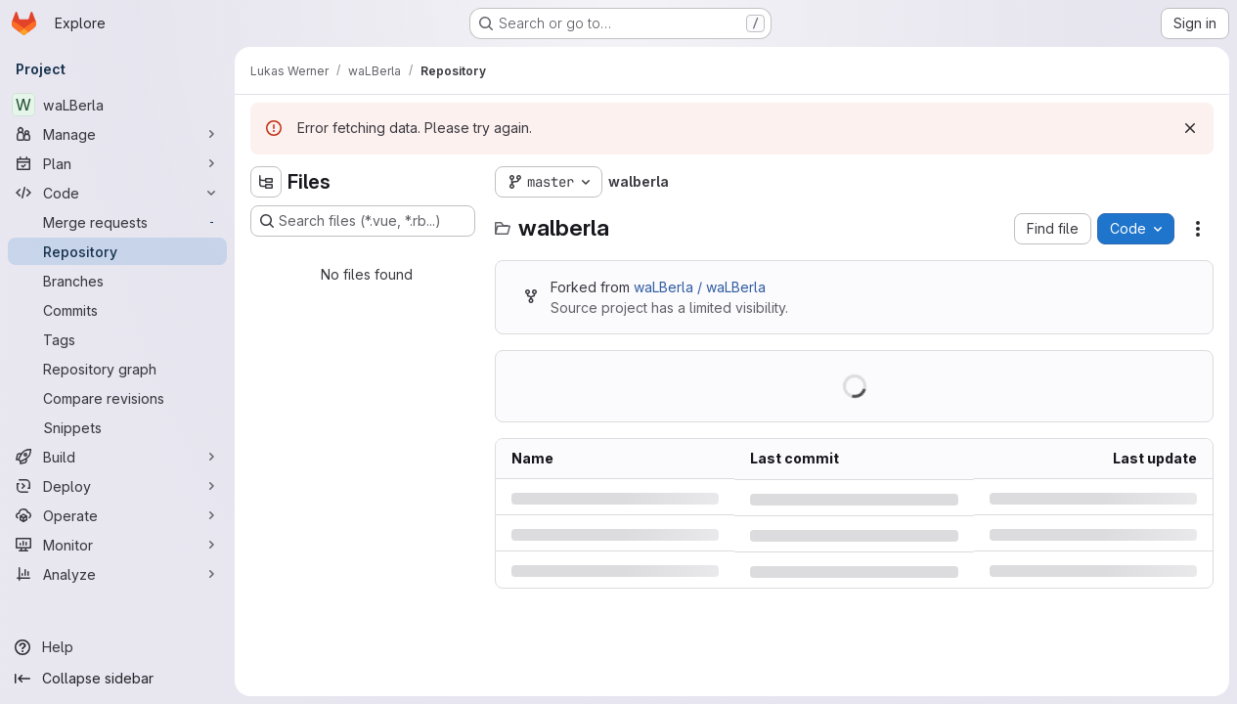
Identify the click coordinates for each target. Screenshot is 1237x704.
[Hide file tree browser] (266, 182)
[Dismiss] (1190, 128)
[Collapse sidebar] (117, 678)
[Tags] (117, 339)
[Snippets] (117, 427)
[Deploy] (117, 486)
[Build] (117, 456)
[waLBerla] (117, 104)
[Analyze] (117, 574)
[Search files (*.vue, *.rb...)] (362, 221)
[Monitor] (117, 544)
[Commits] (117, 310)
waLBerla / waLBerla (700, 287)
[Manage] (117, 134)
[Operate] (117, 515)
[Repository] (117, 251)
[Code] (117, 192)
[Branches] (117, 280)
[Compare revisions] (117, 398)
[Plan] (117, 163)
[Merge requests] (117, 222)
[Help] (117, 647)
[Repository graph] (117, 368)
